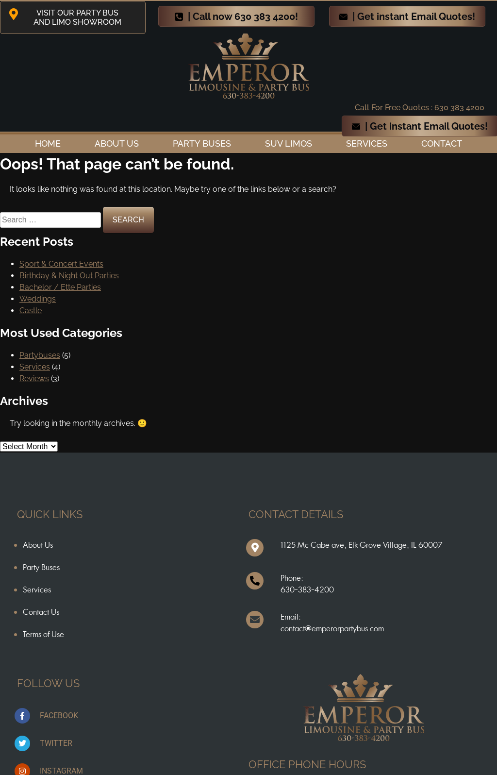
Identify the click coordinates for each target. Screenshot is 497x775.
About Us (38, 544)
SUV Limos (288, 143)
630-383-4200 (307, 589)
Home (48, 143)
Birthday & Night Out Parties (69, 275)
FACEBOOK (59, 715)
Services (366, 143)
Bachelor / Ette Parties (60, 287)
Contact (441, 143)
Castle (30, 310)
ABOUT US (117, 143)
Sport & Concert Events (61, 264)
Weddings (37, 298)
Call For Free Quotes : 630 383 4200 (419, 107)
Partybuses (39, 355)
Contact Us (41, 612)
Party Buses (202, 143)
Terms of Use (43, 634)
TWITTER (56, 743)
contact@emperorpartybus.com (332, 628)
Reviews (34, 378)
